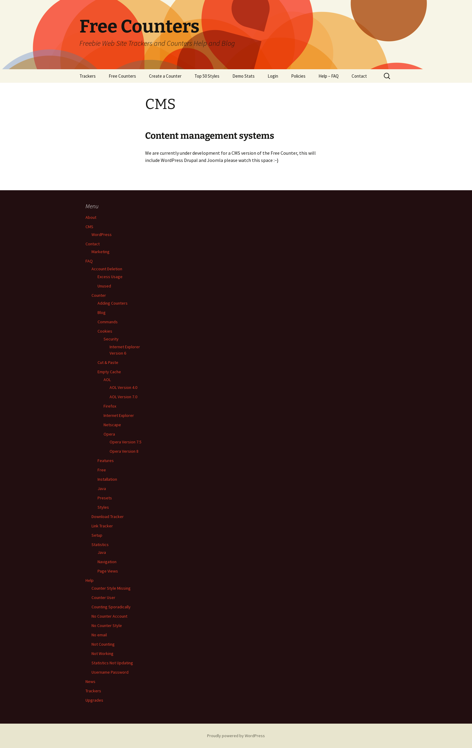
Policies (298, 76)
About (90, 217)
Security (111, 339)
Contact (359, 76)
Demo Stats (243, 76)
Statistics (100, 544)
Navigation (107, 561)
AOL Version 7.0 (123, 396)
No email (99, 635)
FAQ (89, 261)
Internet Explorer (119, 415)
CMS (89, 226)
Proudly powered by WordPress (236, 735)
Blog (102, 312)
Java (102, 488)
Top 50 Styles (206, 76)
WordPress (102, 234)
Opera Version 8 (124, 451)
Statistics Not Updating (112, 663)
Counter (99, 295)
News (90, 681)
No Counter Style (107, 625)
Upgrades (94, 700)
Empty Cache (109, 371)
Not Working (102, 653)
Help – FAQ (328, 76)
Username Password (110, 672)
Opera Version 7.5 (125, 442)
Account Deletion (107, 269)
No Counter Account (109, 616)
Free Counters (122, 76)
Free (102, 470)
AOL (107, 379)
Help (89, 580)
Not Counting (103, 644)
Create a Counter (165, 76)
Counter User (103, 597)
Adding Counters (113, 303)
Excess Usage (110, 276)
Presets (105, 498)
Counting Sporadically (111, 607)
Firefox (110, 406)
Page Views (108, 571)
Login (273, 76)
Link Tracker (102, 526)
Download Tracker (108, 516)
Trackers (87, 76)
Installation (107, 479)
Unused (104, 286)
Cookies (105, 331)
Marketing (101, 251)
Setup (97, 535)
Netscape (112, 424)
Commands (108, 321)
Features (106, 460)
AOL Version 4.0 (123, 387)
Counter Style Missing (111, 588)
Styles (103, 507)
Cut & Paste (108, 362)
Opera (109, 434)
